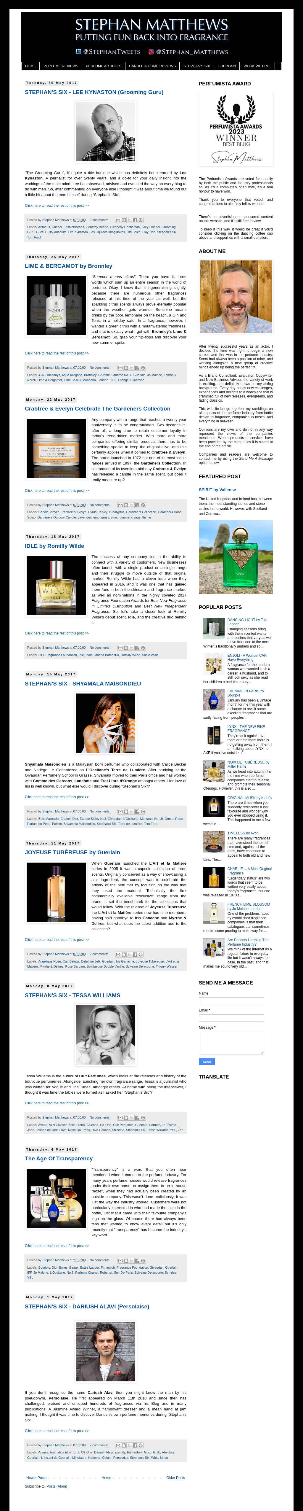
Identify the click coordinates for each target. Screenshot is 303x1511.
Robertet (106, 1272)
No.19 (158, 818)
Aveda (42, 1125)
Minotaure (79, 1457)
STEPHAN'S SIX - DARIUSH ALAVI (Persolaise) (87, 1306)
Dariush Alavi (103, 1452)
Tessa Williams (157, 1130)
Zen (180, 1130)
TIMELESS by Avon (243, 833)
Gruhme (104, 375)
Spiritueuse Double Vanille (105, 966)
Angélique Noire (49, 961)
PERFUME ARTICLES (103, 66)
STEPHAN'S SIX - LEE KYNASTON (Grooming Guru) (94, 92)
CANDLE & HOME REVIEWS (152, 66)
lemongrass (101, 517)
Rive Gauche (101, 1130)
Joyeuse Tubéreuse (150, 961)
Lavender (84, 517)
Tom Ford (34, 237)
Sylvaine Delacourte (140, 966)
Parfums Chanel (86, 1272)
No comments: (100, 367)
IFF (29, 1272)
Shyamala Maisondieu (79, 824)
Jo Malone (154, 375)
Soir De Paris (123, 1272)
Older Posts (175, 1478)
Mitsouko (74, 1130)
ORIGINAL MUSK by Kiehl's (250, 798)
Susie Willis (150, 655)
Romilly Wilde (130, 655)
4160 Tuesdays (49, 375)
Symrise (170, 1272)
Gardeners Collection (141, 512)
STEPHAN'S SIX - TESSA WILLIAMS (72, 995)
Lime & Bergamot (49, 380)
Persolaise (120, 1457)
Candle (43, 512)
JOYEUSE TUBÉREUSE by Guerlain (72, 852)
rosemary (125, 517)
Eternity (120, 1452)
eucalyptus (116, 512)
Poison (57, 824)
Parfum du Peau (38, 824)
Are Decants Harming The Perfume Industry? (248, 942)
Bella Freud (76, 1125)
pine (114, 517)
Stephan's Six (167, 232)
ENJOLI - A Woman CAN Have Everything (247, 657)
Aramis (43, 1452)
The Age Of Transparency (59, 1158)
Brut (76, 1452)
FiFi (41, 655)
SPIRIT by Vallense (217, 489)
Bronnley (90, 375)
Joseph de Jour (46, 1130)
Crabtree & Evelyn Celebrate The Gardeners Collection (97, 408)
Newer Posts (36, 1478)
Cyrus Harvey (97, 512)
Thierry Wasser (167, 966)
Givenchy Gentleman (125, 227)
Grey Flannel (150, 227)
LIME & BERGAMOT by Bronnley (68, 266)
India (89, 655)
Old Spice (134, 232)
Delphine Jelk (90, 961)
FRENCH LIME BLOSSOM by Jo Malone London (249, 906)
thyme (146, 517)
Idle (81, 655)
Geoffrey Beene (97, 227)
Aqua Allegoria (72, 375)
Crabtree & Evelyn (73, 512)
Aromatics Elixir (61, 1452)
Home (106, 1478)
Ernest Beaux (68, 1267)
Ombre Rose (174, 818)
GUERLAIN (227, 66)
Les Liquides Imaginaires (107, 232)
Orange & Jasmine (131, 380)
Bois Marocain (48, 818)
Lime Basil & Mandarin (80, 380)
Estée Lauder (89, 1267)
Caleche (92, 1125)
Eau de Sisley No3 (93, 818)
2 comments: (99, 220)
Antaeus (44, 227)
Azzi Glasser (58, 1125)
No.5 (70, 1272)
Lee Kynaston (78, 232)
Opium (107, 1457)
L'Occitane (130, 818)
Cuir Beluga (71, 961)
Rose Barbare (75, 966)
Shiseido (118, 1130)
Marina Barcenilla (106, 655)
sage (136, 517)
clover (54, 512)
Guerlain (139, 375)
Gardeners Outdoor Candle (56, 517)
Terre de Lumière (130, 824)
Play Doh (148, 232)
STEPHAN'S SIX (196, 66)
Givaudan (115, 818)
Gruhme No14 (122, 375)
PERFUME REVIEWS (60, 66)
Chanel (57, 227)
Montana (146, 818)
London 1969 (107, 380)
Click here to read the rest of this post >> (57, 205)
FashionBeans (74, 227)
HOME (30, 66)
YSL (173, 1130)
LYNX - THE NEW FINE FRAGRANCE (246, 729)
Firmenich (108, 1267)
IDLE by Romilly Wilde (54, 546)
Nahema (94, 1457)
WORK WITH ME (257, 66)
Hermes (154, 1125)
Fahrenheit (134, 1452)
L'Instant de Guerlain (55, 1457)
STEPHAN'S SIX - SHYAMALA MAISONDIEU (83, 683)
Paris (86, 1130)
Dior (75, 818)
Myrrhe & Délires (51, 966)
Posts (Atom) (56, 1486)
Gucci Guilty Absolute (51, 232)
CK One (105, 1125)
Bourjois (44, 1267)
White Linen (159, 1457)
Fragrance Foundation (61, 655)
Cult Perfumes (123, 1125)
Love (62, 1130)
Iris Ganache (125, 961)
